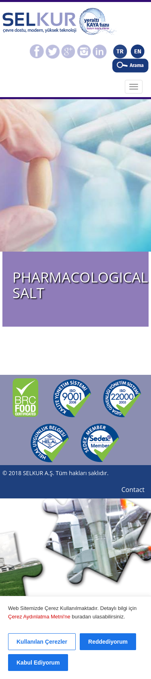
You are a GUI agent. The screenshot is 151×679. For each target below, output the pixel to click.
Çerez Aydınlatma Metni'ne (40, 617)
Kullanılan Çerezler (42, 641)
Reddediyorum (108, 641)
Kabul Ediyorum (38, 662)
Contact (133, 489)
